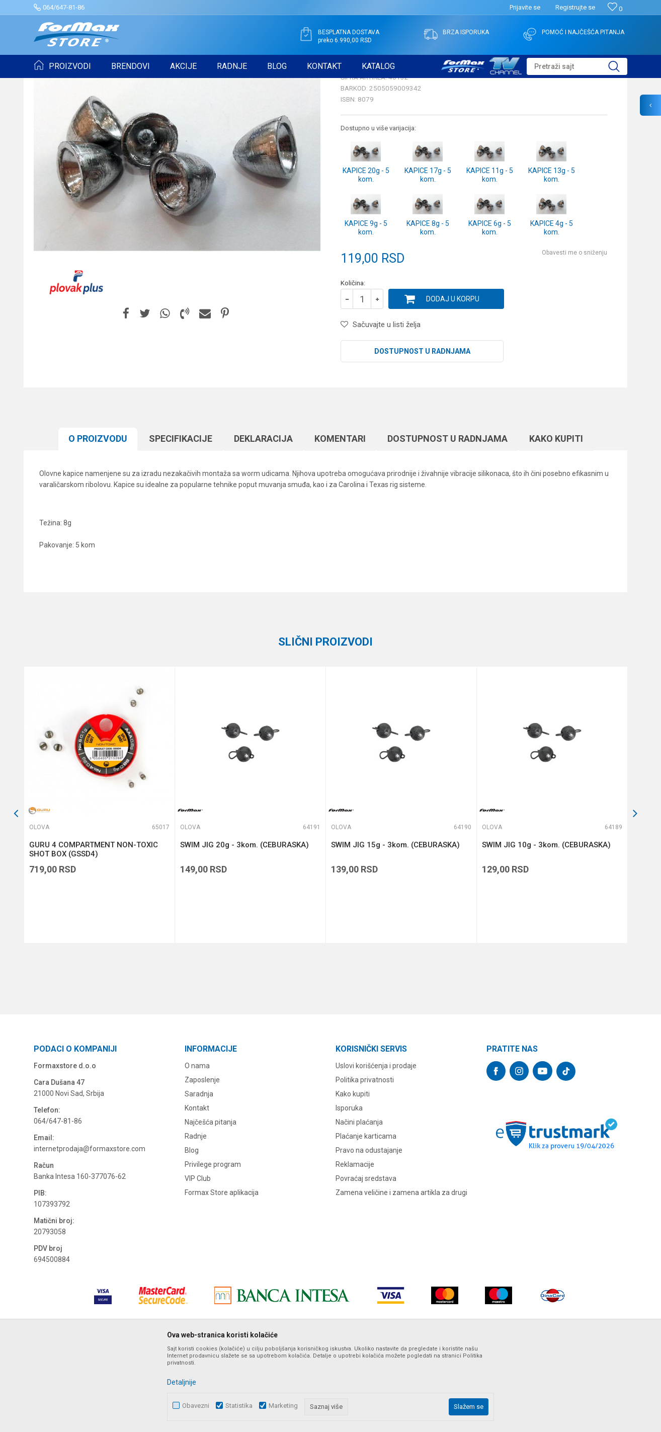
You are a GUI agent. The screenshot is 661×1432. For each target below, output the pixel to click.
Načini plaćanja (359, 1200)
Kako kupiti (556, 516)
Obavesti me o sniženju (574, 330)
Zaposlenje (202, 1158)
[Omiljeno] (615, 9)
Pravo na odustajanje (369, 1228)
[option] (99, 883)
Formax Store (52, 84)
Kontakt (197, 1186)
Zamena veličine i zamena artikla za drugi (401, 1270)
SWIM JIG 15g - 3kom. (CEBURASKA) (395, 922)
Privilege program (213, 1242)
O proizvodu (97, 516)
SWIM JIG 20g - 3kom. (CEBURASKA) (244, 922)
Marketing (283, 1405)
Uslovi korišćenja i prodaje (376, 1144)
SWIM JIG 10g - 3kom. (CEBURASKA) (546, 922)
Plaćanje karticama (366, 1214)
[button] (577, 66)
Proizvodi (91, 84)
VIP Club (198, 1256)
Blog (192, 1228)
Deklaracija (263, 516)
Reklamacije (355, 1242)
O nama (197, 1144)
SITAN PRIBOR (131, 84)
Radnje (196, 1214)
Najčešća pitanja (210, 1200)
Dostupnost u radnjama (422, 429)
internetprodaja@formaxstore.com (89, 1227)
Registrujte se (575, 7)
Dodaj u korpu (452, 377)
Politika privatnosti (365, 1158)
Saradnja (199, 1172)
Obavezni (195, 1405)
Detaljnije (181, 1382)
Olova (166, 84)
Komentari (340, 516)
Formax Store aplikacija (222, 1270)
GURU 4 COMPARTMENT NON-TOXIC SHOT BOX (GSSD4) (93, 927)
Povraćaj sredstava (366, 1256)
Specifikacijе (180, 516)
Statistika (239, 1405)
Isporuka (349, 1186)
